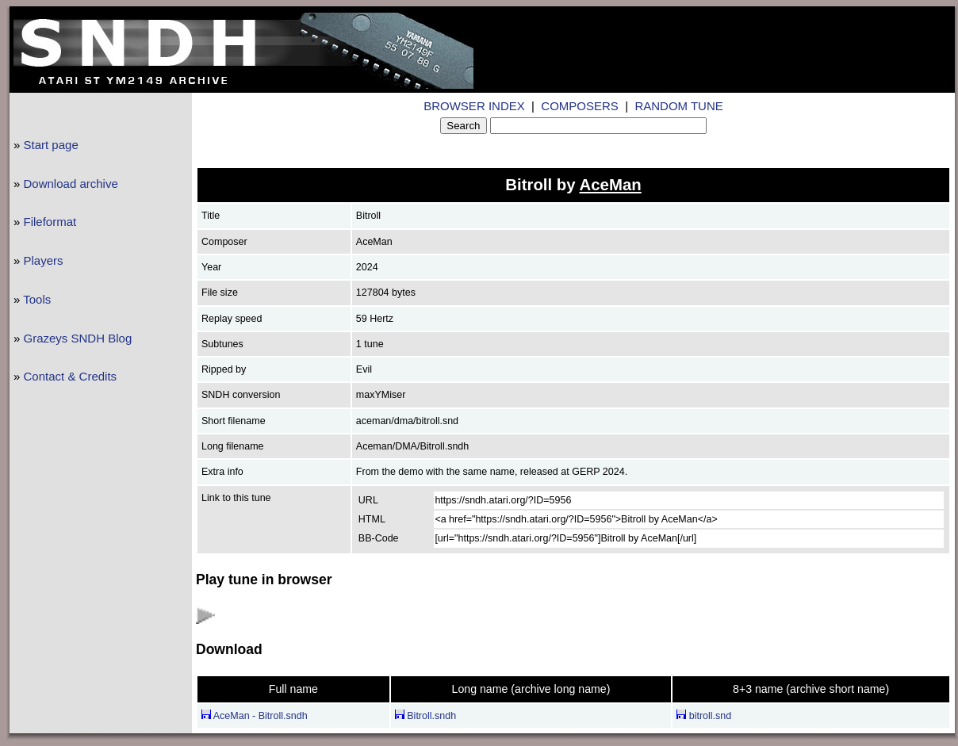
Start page (51, 144)
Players (43, 260)
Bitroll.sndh (425, 715)
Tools (37, 299)
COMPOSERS (580, 106)
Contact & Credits (70, 376)
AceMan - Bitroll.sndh (254, 715)
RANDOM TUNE (678, 106)
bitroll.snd (703, 715)
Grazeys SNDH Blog (78, 338)
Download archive (71, 183)
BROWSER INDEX (474, 106)
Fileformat (50, 221)
